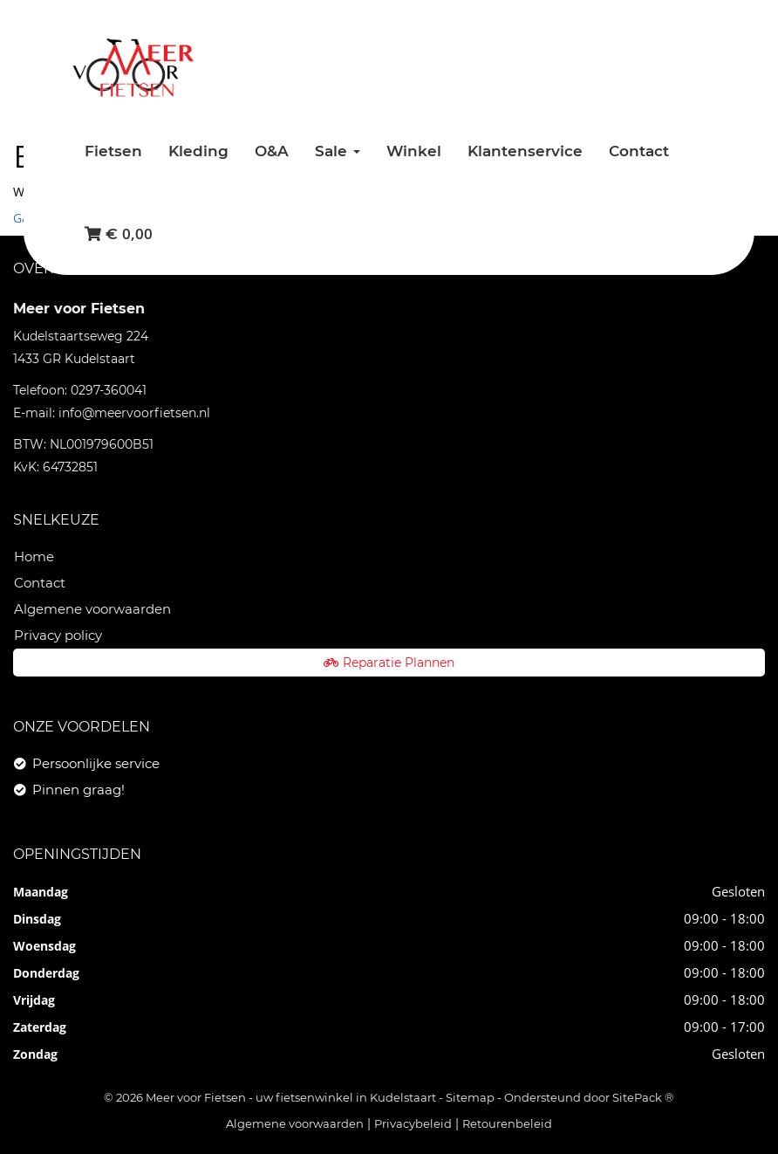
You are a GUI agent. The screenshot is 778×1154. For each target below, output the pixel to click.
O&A (272, 151)
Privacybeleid (413, 1123)
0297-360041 (109, 390)
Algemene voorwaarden (92, 609)
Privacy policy (58, 635)
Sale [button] (337, 151)
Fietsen (113, 151)
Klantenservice (525, 151)
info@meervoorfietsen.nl (134, 413)
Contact (639, 151)
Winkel (413, 151)
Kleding (198, 151)
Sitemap (470, 1097)
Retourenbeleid (507, 1123)
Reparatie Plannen (389, 662)
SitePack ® (643, 1097)
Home (34, 556)
